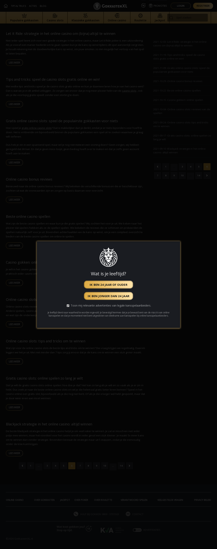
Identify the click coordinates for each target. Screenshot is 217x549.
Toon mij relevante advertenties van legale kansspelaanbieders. (111, 305)
